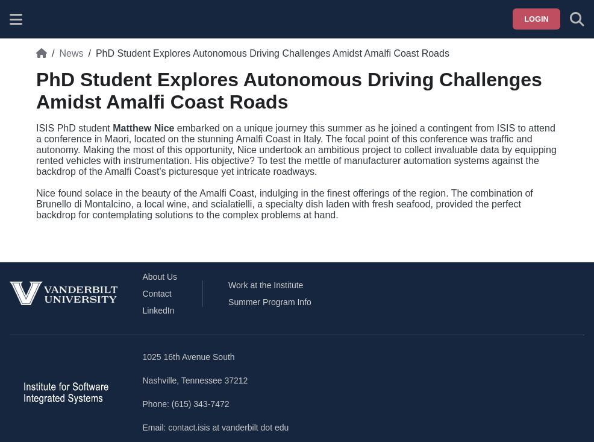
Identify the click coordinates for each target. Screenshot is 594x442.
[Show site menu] (16, 19)
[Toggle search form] (577, 19)
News (71, 53)
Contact (157, 293)
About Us (160, 277)
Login (536, 19)
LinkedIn (159, 310)
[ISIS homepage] (46, 19)
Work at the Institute (265, 285)
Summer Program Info (269, 302)
